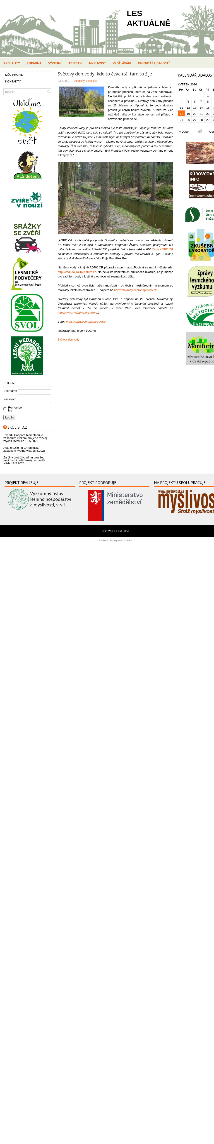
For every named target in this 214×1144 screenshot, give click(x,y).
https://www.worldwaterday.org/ (78, 312)
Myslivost (97, 63)
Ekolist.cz (17, 427)
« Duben (184, 131)
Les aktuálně (120, 531)
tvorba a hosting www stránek (115, 540)
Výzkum (54, 63)
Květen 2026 (187, 84)
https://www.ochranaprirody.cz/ (86, 321)
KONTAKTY (13, 81)
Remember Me (14, 409)
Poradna (34, 63)
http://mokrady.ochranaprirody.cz (135, 290)
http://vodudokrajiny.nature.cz (77, 272)
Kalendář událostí (154, 63)
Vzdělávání (122, 63)
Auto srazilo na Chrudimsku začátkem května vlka (21, 449)
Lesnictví (74, 63)
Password (9, 399)
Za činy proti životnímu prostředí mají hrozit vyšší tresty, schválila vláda (24, 460)
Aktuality (11, 63)
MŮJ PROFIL (14, 74)
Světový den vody (68, 339)
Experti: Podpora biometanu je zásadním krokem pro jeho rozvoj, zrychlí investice (25, 438)
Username (10, 390)
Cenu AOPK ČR (162, 249)
